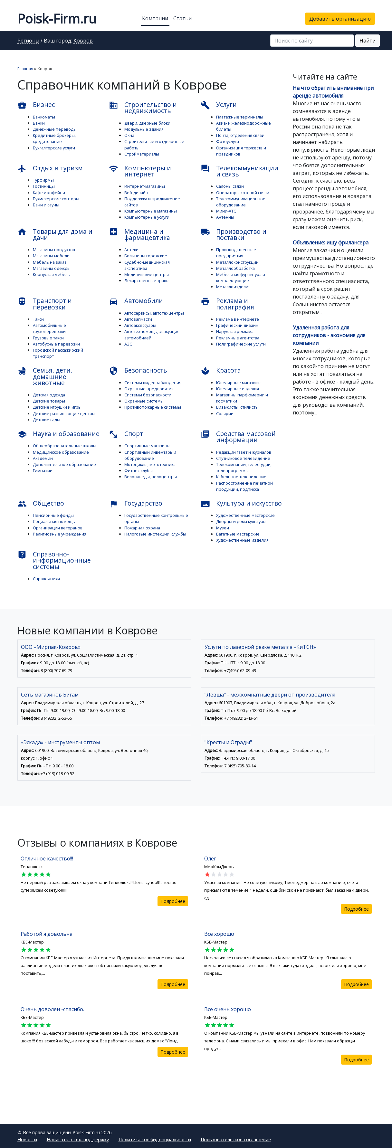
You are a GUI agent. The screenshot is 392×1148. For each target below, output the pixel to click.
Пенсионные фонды (53, 515)
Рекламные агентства (237, 338)
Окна (129, 135)
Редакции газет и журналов (243, 452)
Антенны (225, 217)
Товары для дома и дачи (54, 234)
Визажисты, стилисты (237, 407)
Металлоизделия (233, 286)
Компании (155, 18)
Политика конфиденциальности (155, 1139)
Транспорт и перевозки (44, 303)
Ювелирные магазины (239, 382)
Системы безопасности (147, 395)
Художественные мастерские (245, 515)
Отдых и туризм (50, 168)
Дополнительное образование (64, 464)
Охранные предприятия (149, 389)
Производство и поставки (233, 234)
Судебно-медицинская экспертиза (147, 265)
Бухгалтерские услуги (54, 148)
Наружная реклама (234, 331)
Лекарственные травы (146, 280)
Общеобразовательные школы (64, 446)
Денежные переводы (55, 129)
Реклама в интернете (237, 319)
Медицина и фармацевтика (139, 234)
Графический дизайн (237, 325)
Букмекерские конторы (56, 199)
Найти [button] (367, 40)
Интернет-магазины (144, 186)
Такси (38, 319)
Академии (43, 458)
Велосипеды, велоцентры (150, 476)
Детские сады (46, 419)
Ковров (83, 41)
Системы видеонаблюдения (152, 382)
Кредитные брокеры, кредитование (54, 138)
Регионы (28, 41)
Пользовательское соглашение (236, 1139)
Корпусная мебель (51, 274)
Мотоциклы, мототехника (150, 464)
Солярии (225, 413)
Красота (221, 370)
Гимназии (43, 470)
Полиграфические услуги (241, 344)
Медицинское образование (61, 452)
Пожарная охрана (142, 528)
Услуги (219, 105)
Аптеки (131, 249)
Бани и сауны (46, 205)
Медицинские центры (146, 274)
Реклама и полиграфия (227, 303)
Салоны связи (230, 186)
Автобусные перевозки (56, 344)
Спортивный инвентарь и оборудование (150, 455)
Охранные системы (144, 401)
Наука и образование (58, 434)
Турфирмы (43, 180)
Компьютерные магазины (150, 211)
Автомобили (136, 301)
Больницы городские (145, 256)
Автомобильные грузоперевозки (49, 328)
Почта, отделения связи (240, 135)
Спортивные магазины (147, 446)
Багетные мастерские (238, 534)
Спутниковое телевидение (243, 458)
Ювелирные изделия (237, 389)
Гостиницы (44, 186)
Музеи (222, 528)
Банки (39, 123)
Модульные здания (144, 129)
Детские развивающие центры (64, 413)
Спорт (126, 434)
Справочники (46, 579)
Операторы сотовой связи (242, 192)
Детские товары (49, 401)
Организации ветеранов (57, 528)
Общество (40, 503)
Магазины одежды (52, 268)
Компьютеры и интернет (140, 171)
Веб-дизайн (136, 192)
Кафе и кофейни (49, 192)
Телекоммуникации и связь (239, 171)
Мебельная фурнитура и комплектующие (240, 277)
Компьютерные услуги (146, 217)
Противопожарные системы (152, 407)
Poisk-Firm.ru (56, 18)
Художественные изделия (242, 540)
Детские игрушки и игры (57, 407)
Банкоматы (44, 117)
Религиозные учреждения (59, 534)
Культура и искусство (241, 503)
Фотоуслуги (227, 141)
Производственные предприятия (236, 253)
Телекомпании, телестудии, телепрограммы (244, 467)
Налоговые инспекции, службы (155, 534)
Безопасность (138, 370)
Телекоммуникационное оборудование (240, 202)
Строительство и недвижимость (143, 107)
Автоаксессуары (140, 325)
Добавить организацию (340, 18)
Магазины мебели (51, 256)
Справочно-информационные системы (54, 560)
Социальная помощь (54, 521)
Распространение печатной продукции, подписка (244, 486)
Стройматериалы (141, 154)
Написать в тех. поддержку (78, 1139)
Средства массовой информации (238, 436)
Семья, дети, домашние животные (44, 376)
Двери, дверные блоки (147, 123)
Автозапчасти (138, 319)
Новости (27, 1139)
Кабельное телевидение (241, 476)
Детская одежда (49, 395)
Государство (135, 503)
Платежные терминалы (239, 117)
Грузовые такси (48, 338)
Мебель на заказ (50, 262)
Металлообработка (235, 268)
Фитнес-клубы (138, 470)
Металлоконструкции (237, 262)
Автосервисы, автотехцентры (154, 313)
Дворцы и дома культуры (241, 521)
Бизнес (36, 105)
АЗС (128, 344)
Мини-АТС (226, 211)
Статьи (182, 18)
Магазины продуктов (54, 249)
